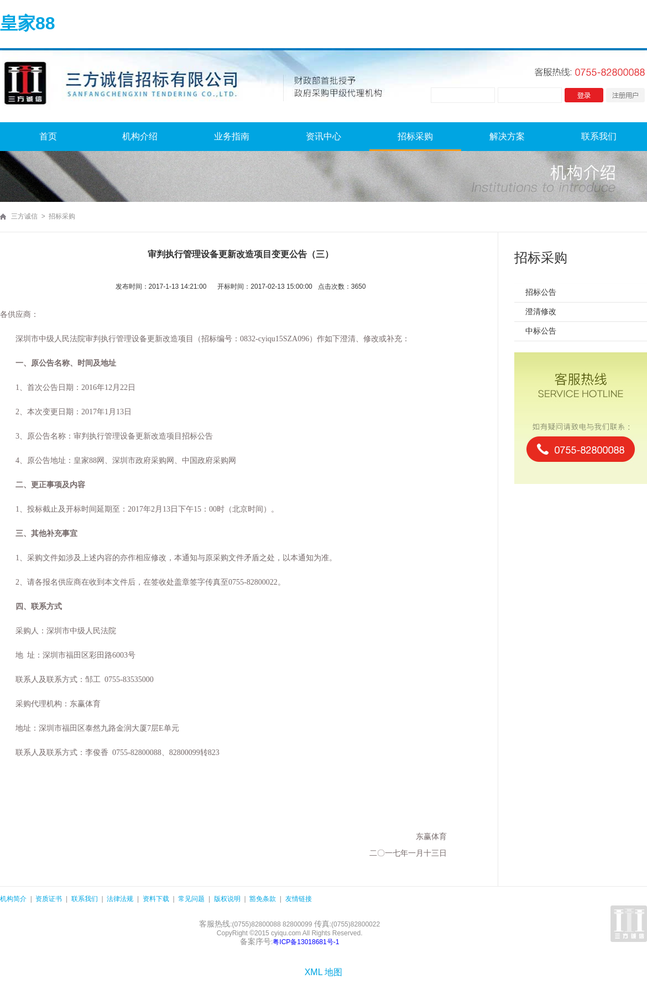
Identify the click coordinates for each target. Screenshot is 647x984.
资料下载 (156, 899)
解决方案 (507, 136)
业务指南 (231, 136)
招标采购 (415, 136)
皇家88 (27, 23)
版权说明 (227, 899)
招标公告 (540, 292)
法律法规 (120, 899)
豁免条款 (262, 899)
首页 (48, 136)
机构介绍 (140, 136)
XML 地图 (324, 972)
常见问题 (191, 899)
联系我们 (599, 136)
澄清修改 (540, 311)
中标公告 (540, 330)
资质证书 (48, 899)
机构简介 (13, 899)
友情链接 (298, 899)
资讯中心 (323, 136)
